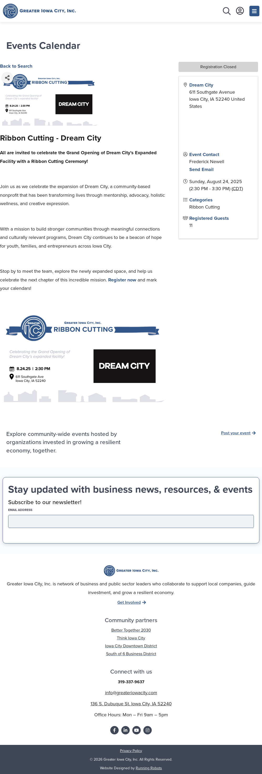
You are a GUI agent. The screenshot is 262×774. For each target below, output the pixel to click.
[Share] (7, 78)
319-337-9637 (131, 682)
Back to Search (16, 66)
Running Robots (149, 768)
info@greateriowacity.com (131, 692)
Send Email (201, 169)
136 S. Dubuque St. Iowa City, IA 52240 (131, 703)
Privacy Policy (131, 751)
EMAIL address (29, 510)
